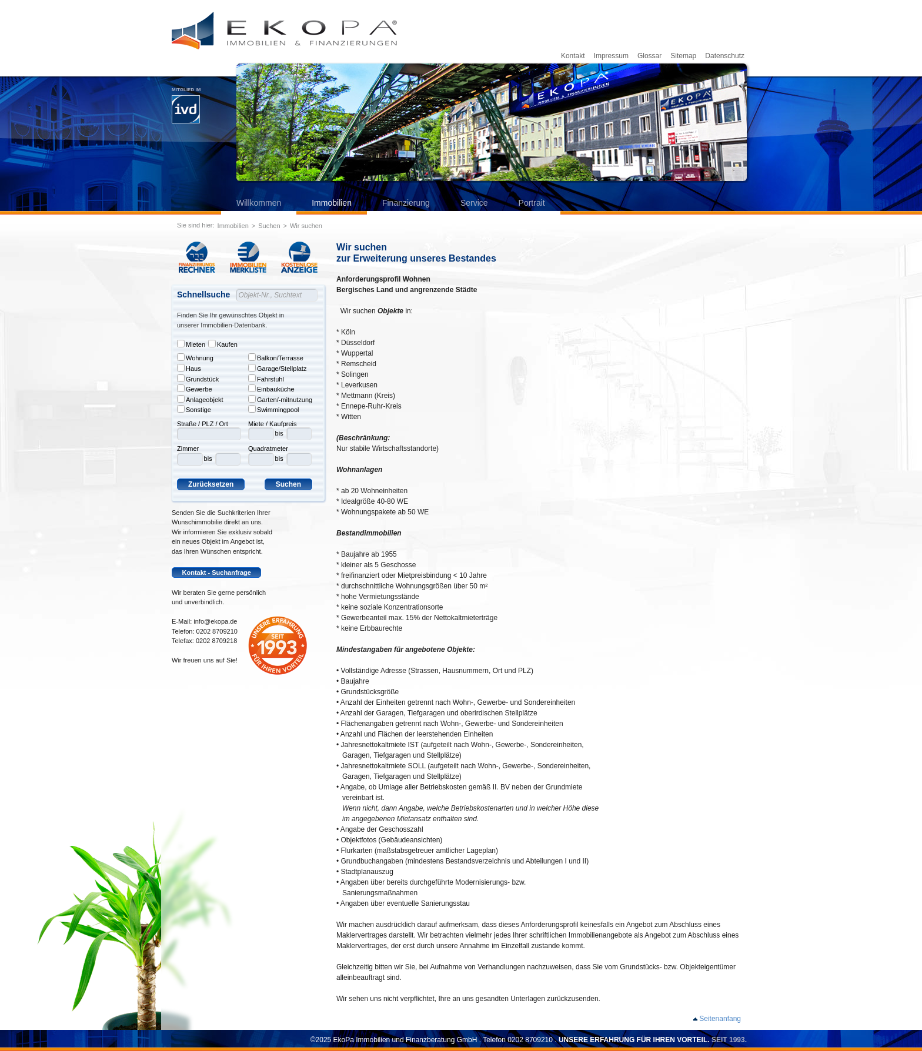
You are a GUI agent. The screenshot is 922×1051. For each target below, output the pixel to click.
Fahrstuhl (266, 378)
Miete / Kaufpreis (272, 423)
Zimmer (188, 448)
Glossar (649, 56)
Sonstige (194, 409)
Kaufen (223, 344)
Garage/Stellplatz (277, 368)
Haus (189, 368)
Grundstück (198, 378)
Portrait (532, 202)
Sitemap (683, 56)
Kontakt (573, 56)
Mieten (191, 344)
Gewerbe (194, 388)
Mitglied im (186, 105)
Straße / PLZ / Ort (202, 423)
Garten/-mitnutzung (280, 399)
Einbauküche (271, 388)
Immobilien (332, 202)
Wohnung (195, 357)
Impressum (611, 56)
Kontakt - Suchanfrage (216, 572)
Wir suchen (306, 225)
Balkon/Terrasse (275, 357)
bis (208, 458)
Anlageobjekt (200, 399)
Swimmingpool (273, 409)
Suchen (269, 225)
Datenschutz (724, 56)
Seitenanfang (720, 1019)
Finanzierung (406, 202)
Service (474, 202)
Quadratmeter (268, 448)
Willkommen (258, 202)
